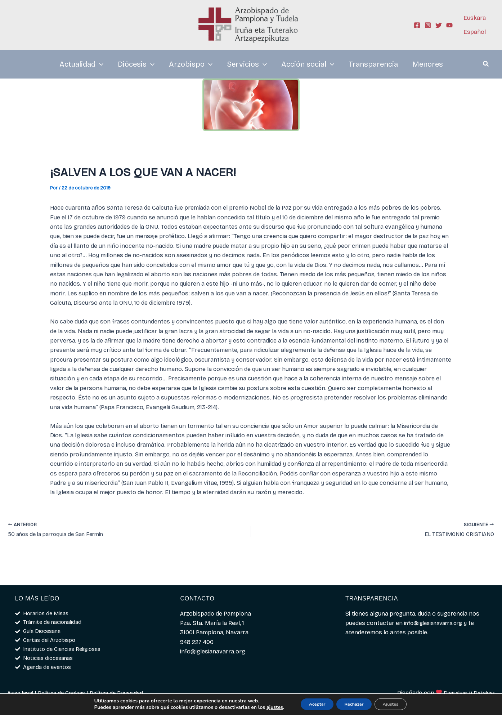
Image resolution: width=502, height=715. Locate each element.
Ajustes (398, 703)
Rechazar (354, 703)
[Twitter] (438, 25)
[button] (486, 65)
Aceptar (309, 703)
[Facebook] (417, 25)
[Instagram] (428, 25)
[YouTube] (449, 25)
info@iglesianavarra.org (436, 619)
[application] (99, 64)
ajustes (263, 707)
